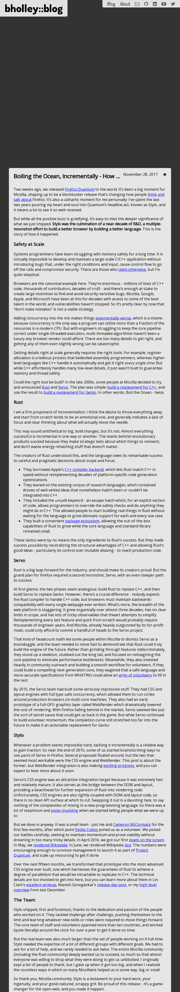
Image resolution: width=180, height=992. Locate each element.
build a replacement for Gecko (70, 500)
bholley (21, 8)
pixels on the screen (146, 948)
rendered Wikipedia (50, 953)
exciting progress (118, 873)
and (161, 302)
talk (17, 308)
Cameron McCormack (132, 932)
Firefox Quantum (79, 297)
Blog (111, 4)
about (26, 308)
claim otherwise (132, 377)
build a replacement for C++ (131, 495)
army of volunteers (135, 783)
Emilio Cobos (86, 937)
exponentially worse (113, 426)
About (125, 4)
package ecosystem (82, 629)
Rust (46, 495)
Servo (63, 495)
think (152, 302)
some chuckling (64, 918)
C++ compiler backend (84, 577)
